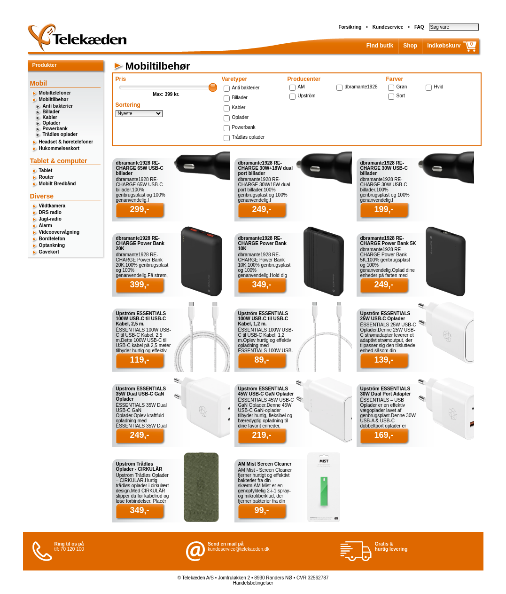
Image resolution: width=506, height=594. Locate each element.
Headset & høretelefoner (66, 141)
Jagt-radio (50, 219)
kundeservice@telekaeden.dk (238, 549)
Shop (410, 45)
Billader (51, 111)
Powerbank (55, 128)
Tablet (46, 170)
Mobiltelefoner (55, 92)
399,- (139, 284)
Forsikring (349, 27)
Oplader (52, 123)
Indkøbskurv (443, 45)
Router (46, 177)
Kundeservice (388, 27)
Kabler (50, 117)
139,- (383, 359)
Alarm (45, 225)
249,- (261, 209)
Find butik (379, 45)
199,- (383, 209)
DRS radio (50, 212)
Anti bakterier (58, 106)
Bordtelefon (52, 238)
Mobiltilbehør (54, 99)
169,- (383, 435)
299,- (139, 209)
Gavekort (49, 251)
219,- (261, 435)
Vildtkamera (52, 205)
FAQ (419, 27)
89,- (261, 359)
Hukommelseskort (59, 148)
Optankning (52, 245)
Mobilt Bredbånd (57, 183)
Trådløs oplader (60, 134)
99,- (261, 510)
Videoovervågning (59, 232)
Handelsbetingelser (253, 583)
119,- (139, 359)
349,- (261, 284)
